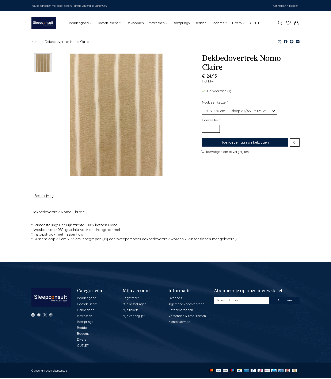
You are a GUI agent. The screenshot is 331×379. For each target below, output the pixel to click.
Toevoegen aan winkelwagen (244, 144)
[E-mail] (241, 301)
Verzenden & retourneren (187, 317)
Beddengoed (86, 299)
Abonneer (284, 301)
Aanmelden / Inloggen (285, 5)
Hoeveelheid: (211, 121)
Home (35, 42)
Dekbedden (135, 23)
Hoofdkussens (87, 305)
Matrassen (84, 317)
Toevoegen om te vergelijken (225, 154)
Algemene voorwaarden (186, 305)
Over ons (175, 299)
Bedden (200, 23)
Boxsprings (181, 23)
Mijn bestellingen (134, 305)
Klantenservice (179, 323)
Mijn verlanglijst (134, 317)
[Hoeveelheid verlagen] (207, 130)
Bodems (83, 335)
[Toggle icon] (280, 23)
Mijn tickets (130, 311)
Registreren (131, 299)
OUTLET (256, 23)
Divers (81, 341)
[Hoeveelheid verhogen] (216, 130)
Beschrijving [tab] (45, 196)
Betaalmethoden (180, 311)
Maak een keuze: (215, 102)
